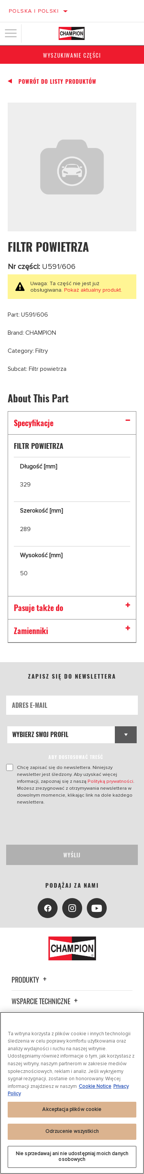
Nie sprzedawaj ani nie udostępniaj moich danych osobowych (72, 1157)
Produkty (30, 980)
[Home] (72, 33)
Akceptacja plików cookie (71, 1109)
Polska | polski (34, 11)
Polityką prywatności (110, 781)
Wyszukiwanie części (72, 55)
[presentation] (70, 825)
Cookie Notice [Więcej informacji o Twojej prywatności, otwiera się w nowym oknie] (95, 1086)
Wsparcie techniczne (46, 1001)
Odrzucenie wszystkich (72, 1131)
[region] (72, 1093)
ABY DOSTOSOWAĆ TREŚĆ (75, 757)
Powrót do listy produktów (57, 81)
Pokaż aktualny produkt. (92, 290)
